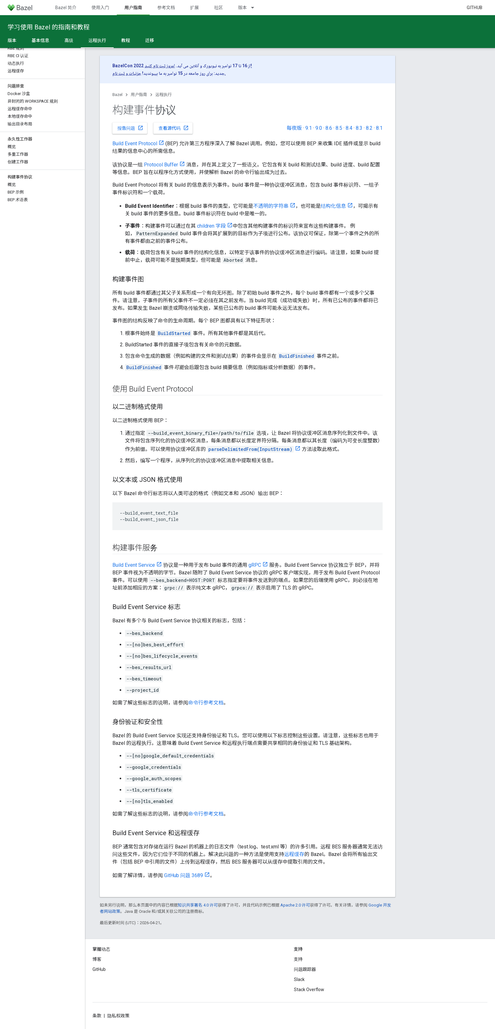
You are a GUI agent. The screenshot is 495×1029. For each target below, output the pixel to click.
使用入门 (100, 7)
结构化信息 (333, 206)
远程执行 (163, 94)
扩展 (194, 7)
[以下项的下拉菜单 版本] (255, 7)
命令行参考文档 (206, 703)
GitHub (474, 7)
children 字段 (211, 226)
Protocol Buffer (161, 165)
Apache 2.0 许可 (295, 905)
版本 (242, 7)
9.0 (318, 128)
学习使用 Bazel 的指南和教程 (49, 27)
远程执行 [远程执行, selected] (97, 40)
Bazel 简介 (65, 7)
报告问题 (130, 128)
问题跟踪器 (305, 969)
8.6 (328, 128)
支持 (298, 959)
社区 (218, 7)
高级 (68, 40)
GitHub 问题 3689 (183, 875)
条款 (96, 1015)
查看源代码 (173, 128)
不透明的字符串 (271, 206)
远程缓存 (294, 854)
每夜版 (294, 128)
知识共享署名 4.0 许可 (198, 905)
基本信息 (40, 40)
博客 (96, 959)
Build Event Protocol (134, 144)
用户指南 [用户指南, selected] (133, 7)
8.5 (339, 128)
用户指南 (139, 94)
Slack (299, 979)
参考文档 (166, 7)
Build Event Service (133, 565)
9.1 (308, 128)
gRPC (254, 565)
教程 (125, 40)
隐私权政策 (118, 1015)
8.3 (359, 128)
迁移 (149, 40)
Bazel (117, 94)
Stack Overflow (309, 989)
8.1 (379, 128)
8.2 (369, 128)
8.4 (349, 128)
